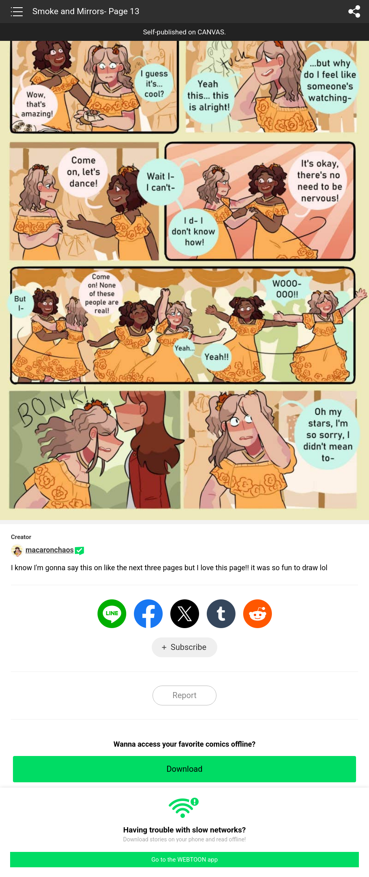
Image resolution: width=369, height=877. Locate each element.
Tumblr (221, 613)
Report (184, 695)
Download (184, 769)
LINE (112, 613)
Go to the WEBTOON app (184, 859)
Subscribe (188, 647)
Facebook (148, 613)
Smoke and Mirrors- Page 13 (85, 11)
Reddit (257, 613)
